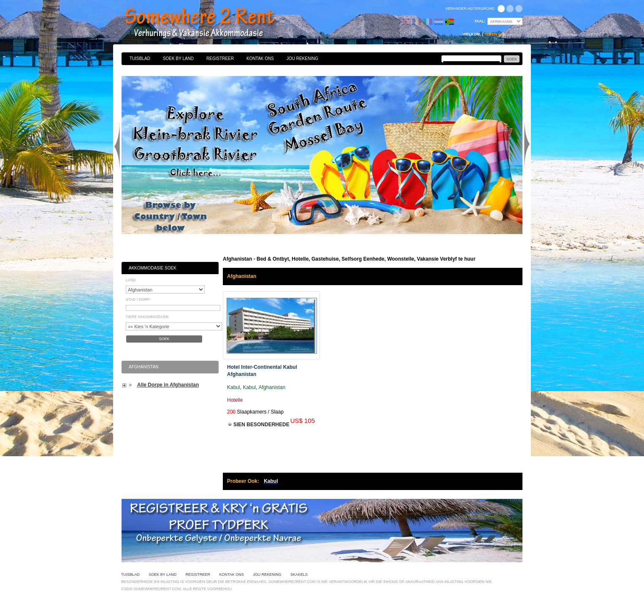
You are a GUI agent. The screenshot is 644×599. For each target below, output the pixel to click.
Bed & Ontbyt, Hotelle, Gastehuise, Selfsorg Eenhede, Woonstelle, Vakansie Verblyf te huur (209, 23)
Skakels (299, 574)
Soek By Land (178, 58)
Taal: (479, 21)
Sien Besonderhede (261, 424)
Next (527, 145)
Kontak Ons (260, 58)
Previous (117, 145)
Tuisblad (140, 58)
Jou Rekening (302, 58)
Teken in (493, 34)
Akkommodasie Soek (152, 268)
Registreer (220, 58)
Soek (164, 339)
